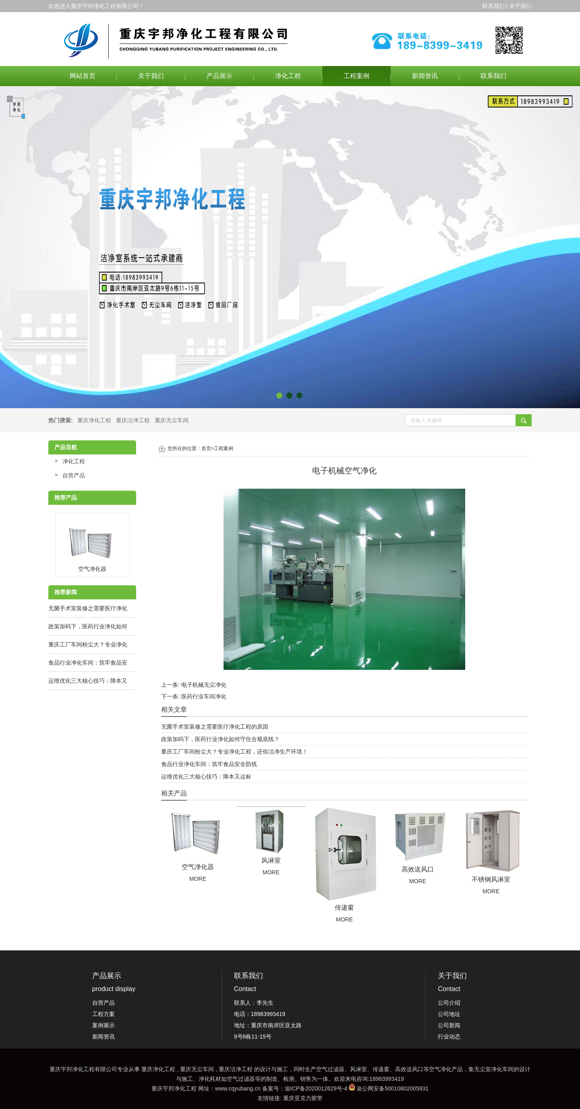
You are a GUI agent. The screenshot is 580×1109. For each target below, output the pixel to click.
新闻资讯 (425, 75)
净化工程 (288, 75)
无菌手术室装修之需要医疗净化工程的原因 (214, 726)
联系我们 (493, 75)
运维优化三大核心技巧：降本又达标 (206, 776)
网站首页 (82, 75)
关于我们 (151, 75)
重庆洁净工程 (133, 420)
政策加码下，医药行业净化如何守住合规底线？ (220, 739)
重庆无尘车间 (171, 420)
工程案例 (356, 75)
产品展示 (219, 75)
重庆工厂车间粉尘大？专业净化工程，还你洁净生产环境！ (234, 751)
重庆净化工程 (94, 420)
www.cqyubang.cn (238, 1088)
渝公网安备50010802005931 (392, 1088)
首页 (207, 448)
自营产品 (73, 475)
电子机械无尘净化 (203, 685)
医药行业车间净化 (203, 696)
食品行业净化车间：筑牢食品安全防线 (209, 764)
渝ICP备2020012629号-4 (316, 1088)
